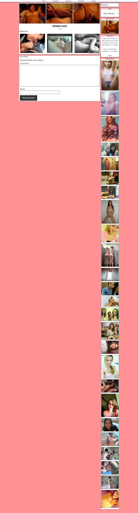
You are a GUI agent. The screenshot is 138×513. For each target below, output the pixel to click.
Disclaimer (81, 1)
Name (22, 89)
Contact (93, 1)
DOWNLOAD (60, 26)
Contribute (56, 1)
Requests (68, 1)
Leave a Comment (94, 53)
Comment (24, 63)
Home (44, 1)
